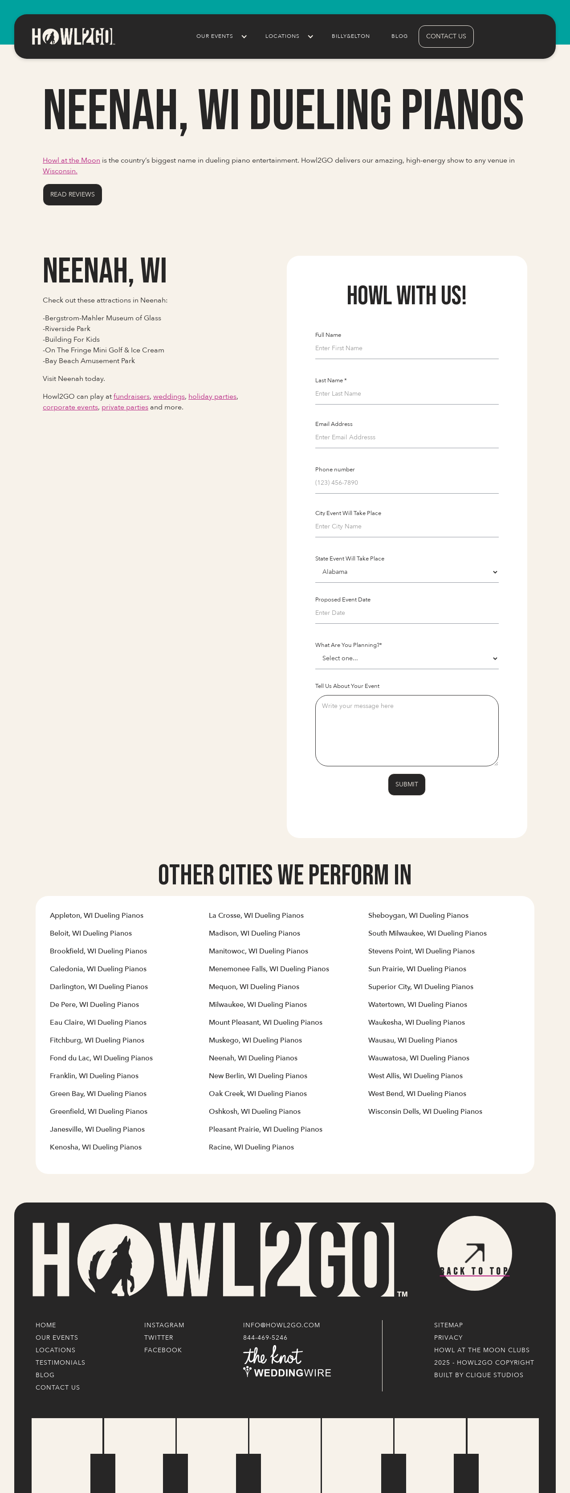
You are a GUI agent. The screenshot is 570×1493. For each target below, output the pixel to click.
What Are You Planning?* (348, 645)
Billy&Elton (351, 36)
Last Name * (331, 380)
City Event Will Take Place (348, 513)
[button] (220, 36)
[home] (73, 36)
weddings (169, 396)
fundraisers (132, 396)
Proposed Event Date (342, 600)
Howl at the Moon (71, 160)
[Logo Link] (218, 1260)
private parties (125, 407)
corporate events (70, 407)
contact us (446, 36)
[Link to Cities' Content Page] (96, 919)
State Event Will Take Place (349, 559)
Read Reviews (72, 194)
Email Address (334, 424)
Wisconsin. (60, 171)
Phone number (335, 470)
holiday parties (212, 396)
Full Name (328, 335)
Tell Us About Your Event (347, 686)
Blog (399, 36)
